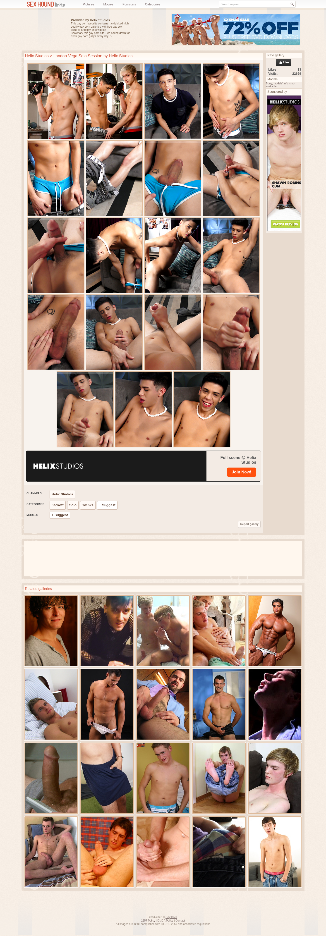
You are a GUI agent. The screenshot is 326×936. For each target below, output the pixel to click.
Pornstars (129, 4)
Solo (73, 505)
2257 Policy (148, 920)
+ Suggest (107, 505)
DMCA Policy (165, 920)
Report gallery (249, 524)
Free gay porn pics (43, 30)
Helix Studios (37, 56)
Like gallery (283, 62)
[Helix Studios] (90, 466)
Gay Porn (171, 917)
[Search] (292, 4)
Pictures (88, 4)
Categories (153, 4)
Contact (180, 920)
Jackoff (58, 505)
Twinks (87, 505)
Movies (108, 4)
